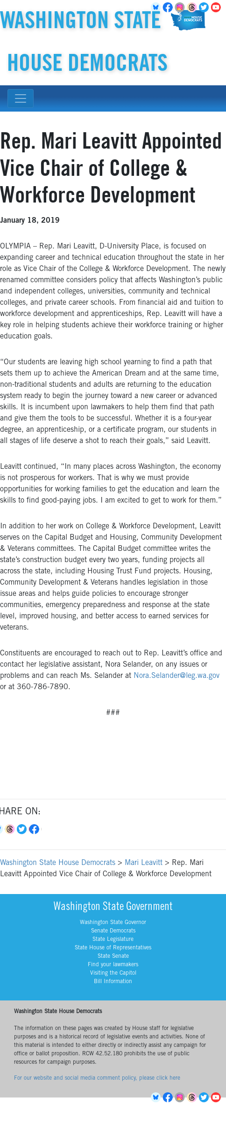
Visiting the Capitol (113, 973)
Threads (193, 7)
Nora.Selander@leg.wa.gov (176, 676)
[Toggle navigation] (20, 98)
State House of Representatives (113, 948)
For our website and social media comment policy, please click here (97, 1078)
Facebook (169, 7)
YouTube (218, 7)
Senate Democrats (113, 931)
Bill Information (113, 982)
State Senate (113, 956)
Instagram (181, 7)
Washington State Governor (113, 922)
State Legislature (113, 939)
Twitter (205, 7)
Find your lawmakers (113, 965)
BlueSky (157, 1097)
